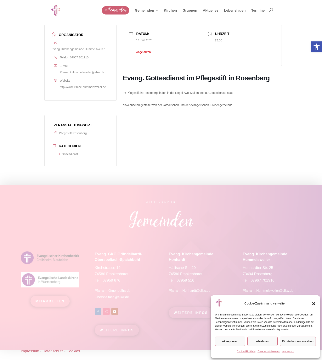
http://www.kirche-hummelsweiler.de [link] (83, 87)
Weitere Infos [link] (117, 331)
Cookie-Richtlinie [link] (246, 351)
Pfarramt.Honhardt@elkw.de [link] (190, 292)
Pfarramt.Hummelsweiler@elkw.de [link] (82, 72)
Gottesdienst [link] (68, 154)
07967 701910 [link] (79, 57)
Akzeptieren (230, 341)
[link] (316, 46)
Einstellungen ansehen (297, 341)
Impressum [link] (288, 351)
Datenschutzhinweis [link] (269, 351)
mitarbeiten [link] (50, 302)
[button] (314, 304)
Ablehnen (262, 341)
